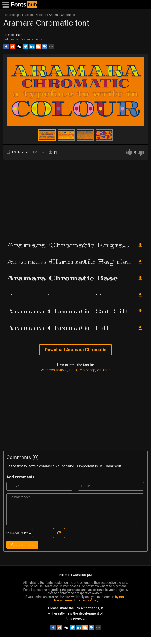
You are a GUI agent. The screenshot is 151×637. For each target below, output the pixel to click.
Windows (48, 370)
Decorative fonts (31, 39)
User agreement (64, 600)
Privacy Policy (88, 600)
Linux (73, 370)
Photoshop (87, 370)
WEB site (103, 370)
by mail (120, 597)
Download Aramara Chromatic (75, 349)
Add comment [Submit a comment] (22, 545)
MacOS (61, 370)
